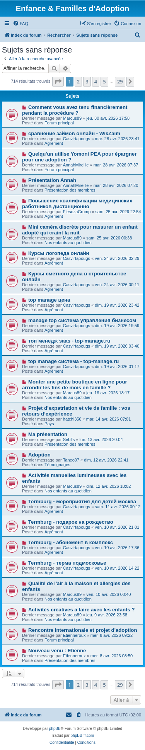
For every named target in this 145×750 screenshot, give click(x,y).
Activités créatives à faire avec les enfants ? (81, 610)
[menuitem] (20, 23)
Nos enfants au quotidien (68, 242)
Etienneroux (74, 635)
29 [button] (120, 81)
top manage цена (49, 300)
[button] (58, 81)
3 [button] (86, 81)
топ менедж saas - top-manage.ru (69, 341)
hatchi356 (72, 419)
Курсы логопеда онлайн (58, 253)
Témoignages (57, 464)
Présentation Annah (52, 180)
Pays (49, 423)
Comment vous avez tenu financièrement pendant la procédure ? (74, 110)
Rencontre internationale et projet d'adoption (82, 630)
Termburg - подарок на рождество (70, 522)
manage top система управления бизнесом (82, 320)
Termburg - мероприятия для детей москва (82, 501)
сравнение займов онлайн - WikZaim (74, 133)
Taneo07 (71, 460)
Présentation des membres (69, 190)
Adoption (39, 455)
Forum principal (59, 122)
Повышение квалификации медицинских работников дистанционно (77, 203)
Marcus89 (72, 118)
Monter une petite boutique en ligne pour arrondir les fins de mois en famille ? (74, 384)
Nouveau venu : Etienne (57, 650)
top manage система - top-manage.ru (73, 361)
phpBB (55, 728)
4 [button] (95, 81)
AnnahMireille (76, 165)
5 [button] (104, 81)
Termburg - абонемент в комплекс (70, 542)
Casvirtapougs (76, 138)
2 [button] (78, 81)
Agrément (53, 143)
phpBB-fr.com (82, 735)
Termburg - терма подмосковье (67, 563)
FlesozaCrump (77, 211)
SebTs (69, 439)
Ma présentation (47, 434)
